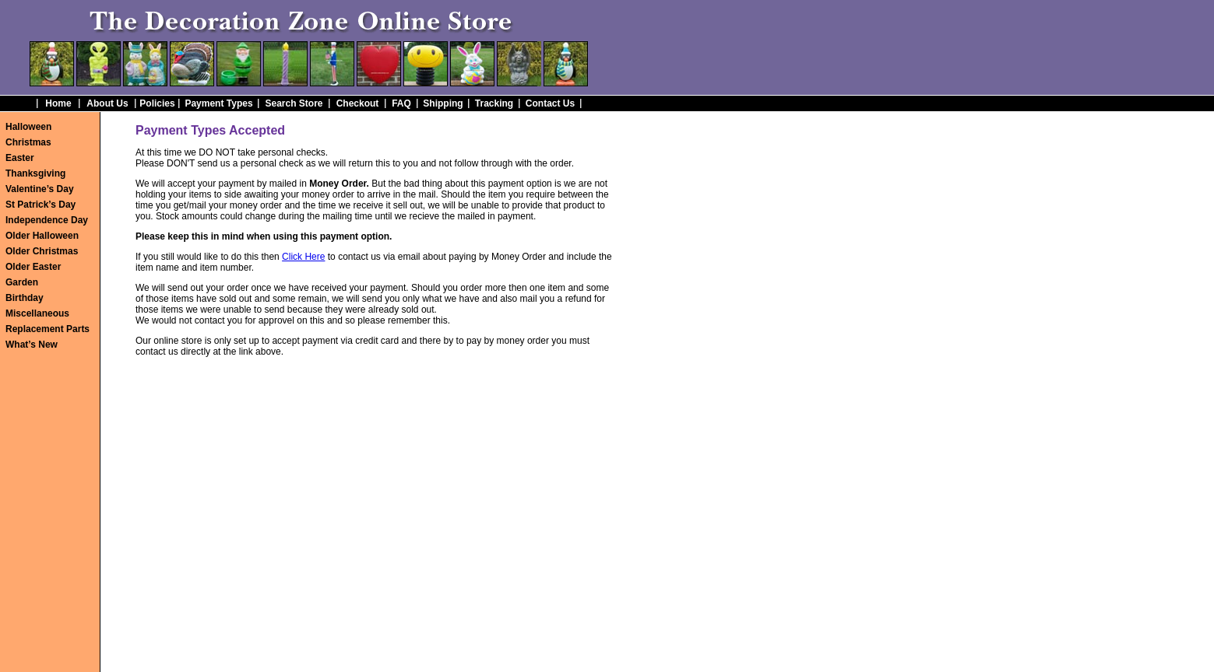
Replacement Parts (47, 329)
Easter (19, 157)
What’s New (31, 344)
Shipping (443, 103)
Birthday (24, 297)
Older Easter (33, 266)
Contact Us (550, 103)
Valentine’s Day (39, 189)
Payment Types (218, 103)
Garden (21, 282)
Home (58, 103)
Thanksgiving (35, 173)
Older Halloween (42, 235)
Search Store (293, 103)
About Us (107, 103)
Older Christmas (41, 251)
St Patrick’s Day (40, 204)
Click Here (303, 256)
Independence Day (46, 220)
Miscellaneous (37, 313)
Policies (156, 103)
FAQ (401, 103)
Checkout (357, 103)
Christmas (28, 142)
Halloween (28, 126)
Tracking (494, 103)
